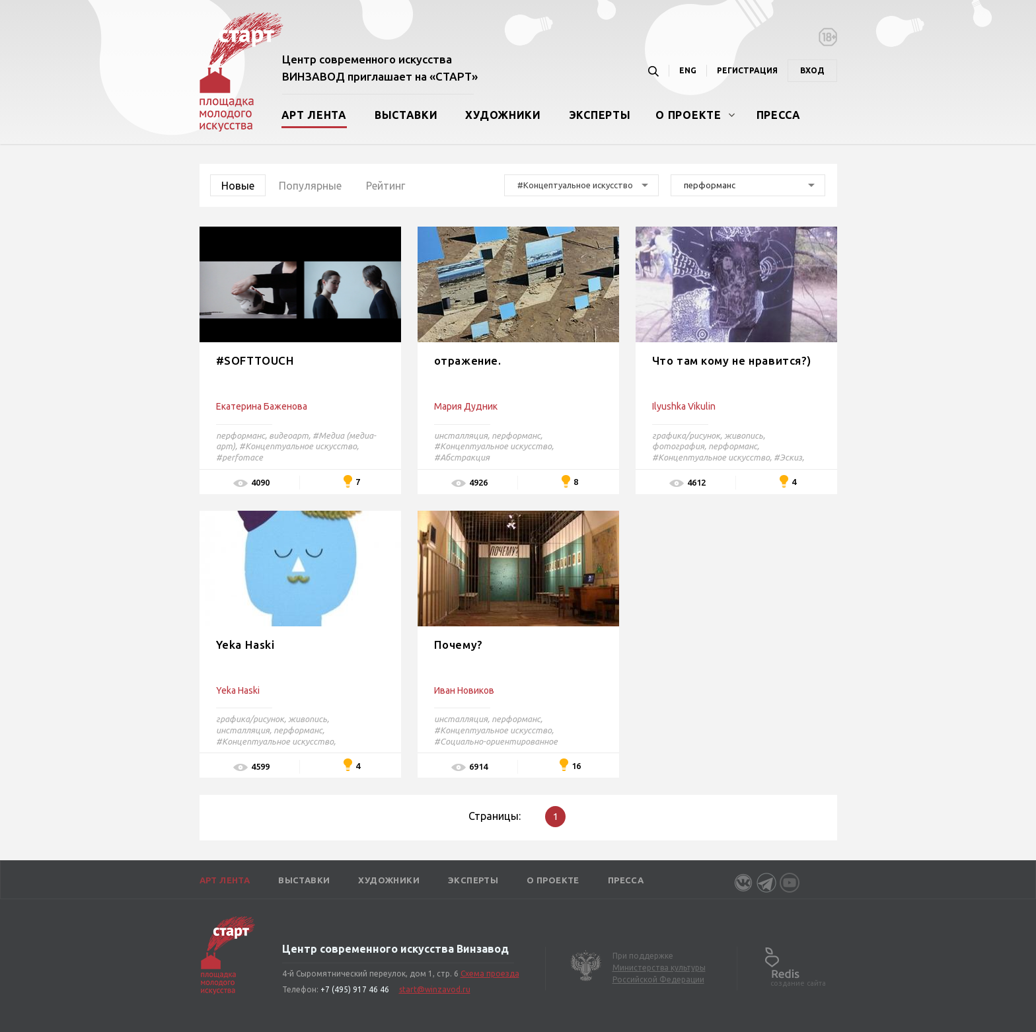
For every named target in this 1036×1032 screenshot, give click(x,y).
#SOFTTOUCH (255, 360)
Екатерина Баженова (261, 406)
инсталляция (461, 435)
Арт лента (314, 115)
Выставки (406, 115)
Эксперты (600, 115)
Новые (237, 186)
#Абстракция (462, 457)
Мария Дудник (466, 406)
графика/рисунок (686, 435)
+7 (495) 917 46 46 (354, 989)
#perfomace (239, 457)
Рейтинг (385, 186)
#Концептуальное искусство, (299, 446)
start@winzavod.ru (434, 989)
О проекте (688, 115)
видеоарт (289, 435)
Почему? (458, 644)
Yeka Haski (245, 644)
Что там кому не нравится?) (731, 360)
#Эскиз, (789, 457)
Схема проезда (490, 973)
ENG (687, 70)
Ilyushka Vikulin (684, 406)
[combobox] (581, 185)
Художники (502, 115)
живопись (743, 435)
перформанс (240, 435)
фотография (678, 446)
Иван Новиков (464, 690)
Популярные (310, 186)
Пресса (779, 115)
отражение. (467, 360)
